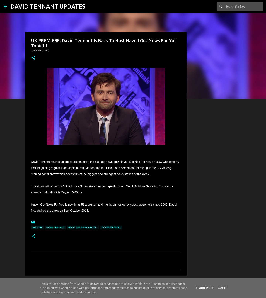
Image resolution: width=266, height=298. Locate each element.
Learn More (205, 288)
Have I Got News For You (82, 227)
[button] (33, 57)
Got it (222, 288)
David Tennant (55, 227)
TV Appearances (111, 227)
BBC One (37, 227)
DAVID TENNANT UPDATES (47, 6)
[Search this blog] (243, 6)
